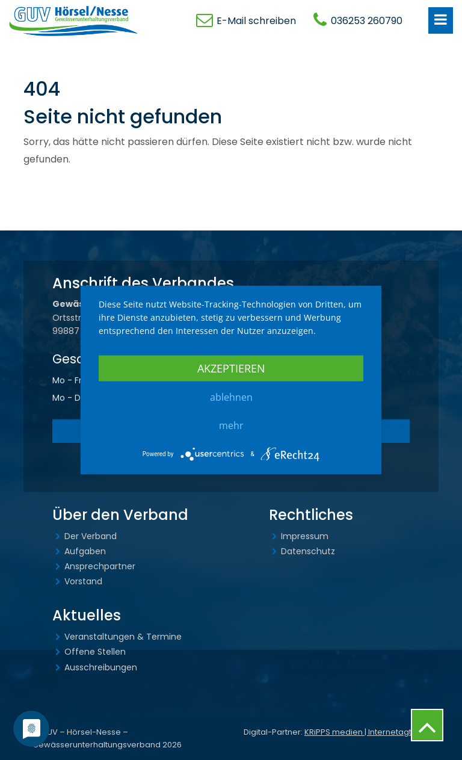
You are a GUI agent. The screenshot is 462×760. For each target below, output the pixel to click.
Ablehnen (231, 396)
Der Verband (90, 536)
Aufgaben (85, 551)
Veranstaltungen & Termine (123, 637)
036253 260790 (366, 21)
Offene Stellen (95, 652)
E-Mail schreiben (256, 21)
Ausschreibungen (100, 667)
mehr (231, 424)
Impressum (304, 536)
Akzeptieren (231, 367)
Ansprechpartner (99, 566)
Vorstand (83, 581)
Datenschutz (308, 551)
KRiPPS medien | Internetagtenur (367, 732)
